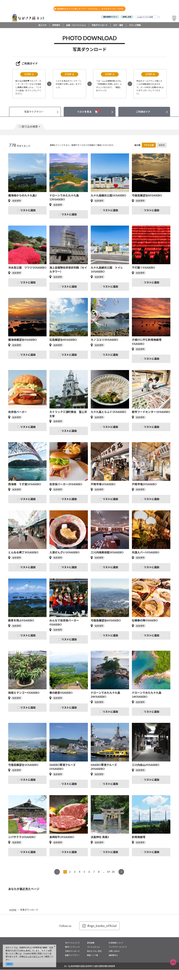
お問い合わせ (114, 951)
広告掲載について (116, 943)
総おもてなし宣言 (94, 951)
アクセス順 (149, 145)
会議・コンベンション (76, 25)
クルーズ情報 (135, 25)
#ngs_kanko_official (99, 926)
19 (108, 872)
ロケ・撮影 (118, 25)
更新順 (162, 145)
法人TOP (42, 25)
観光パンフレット (72, 947)
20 (113, 872)
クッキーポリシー (33, 956)
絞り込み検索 (29, 127)
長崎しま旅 (127, 17)
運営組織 (90, 943)
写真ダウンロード (100, 25)
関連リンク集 (92, 956)
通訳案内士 (113, 956)
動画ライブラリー (72, 956)
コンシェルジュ (93, 947)
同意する (9, 964)
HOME (12, 910)
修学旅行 (56, 25)
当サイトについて (72, 943)
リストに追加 (28, 210)
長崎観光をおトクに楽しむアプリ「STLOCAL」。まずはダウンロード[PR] (88, 9)
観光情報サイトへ (110, 17)
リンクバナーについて (118, 947)
